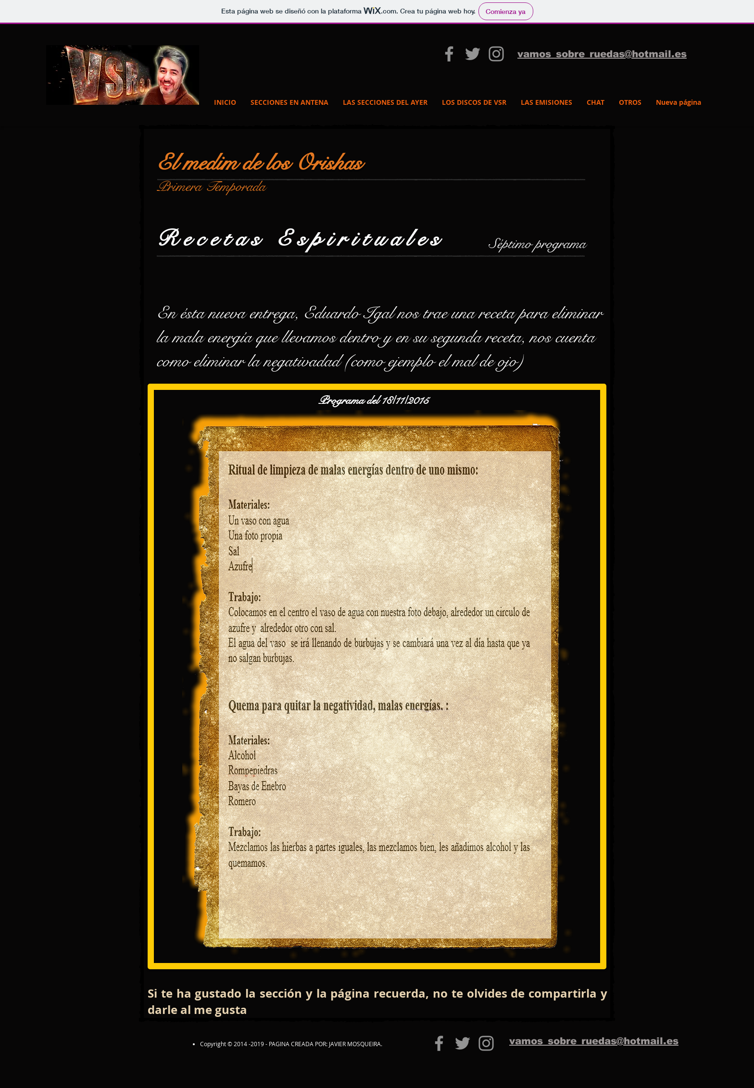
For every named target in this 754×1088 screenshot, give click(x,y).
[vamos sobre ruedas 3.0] (449, 54)
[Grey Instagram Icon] (496, 54)
